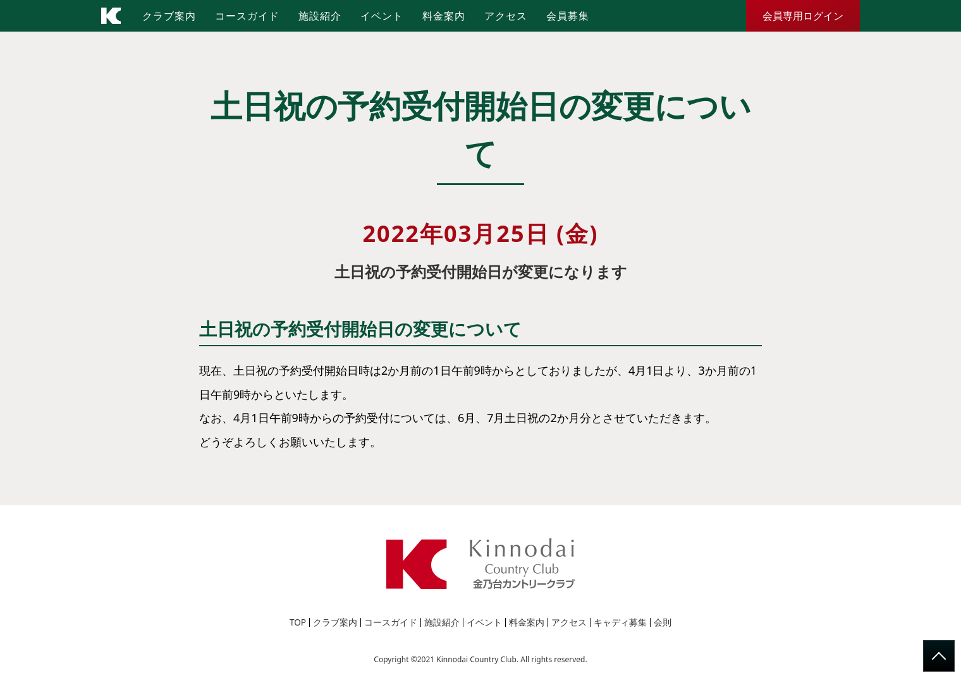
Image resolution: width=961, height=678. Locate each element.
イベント (381, 16)
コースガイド (247, 16)
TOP (298, 622)
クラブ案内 (169, 16)
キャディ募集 (620, 622)
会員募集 (567, 16)
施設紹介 (319, 16)
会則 (662, 622)
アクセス (505, 16)
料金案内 (443, 16)
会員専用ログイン (802, 16)
